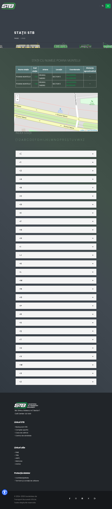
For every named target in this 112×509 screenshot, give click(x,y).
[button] (17, 96)
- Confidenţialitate (21, 478)
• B (20, 187)
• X (20, 373)
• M (20, 280)
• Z (20, 381)
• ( (20, 153)
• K (20, 263)
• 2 (20, 170)
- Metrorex (18, 461)
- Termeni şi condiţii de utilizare (26, 481)
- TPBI (16, 455)
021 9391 (28, 414)
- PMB (16, 452)
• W (20, 364)
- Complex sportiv (21, 430)
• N (20, 288)
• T (20, 339)
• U (20, 348)
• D (20, 204)
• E (20, 213)
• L (20, 272)
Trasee (16, 38)
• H (20, 238)
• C (20, 196)
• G (20, 229)
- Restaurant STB (20, 427)
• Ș (20, 331)
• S (20, 322)
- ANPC (17, 458)
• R (20, 314)
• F (20, 221)
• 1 (20, 162)
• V (20, 356)
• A (20, 179)
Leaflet (82, 130)
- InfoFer (17, 464)
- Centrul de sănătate (22, 435)
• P (20, 305)
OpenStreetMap (92, 130)
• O (20, 297)
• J (20, 255)
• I (20, 246)
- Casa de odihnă (21, 433)
